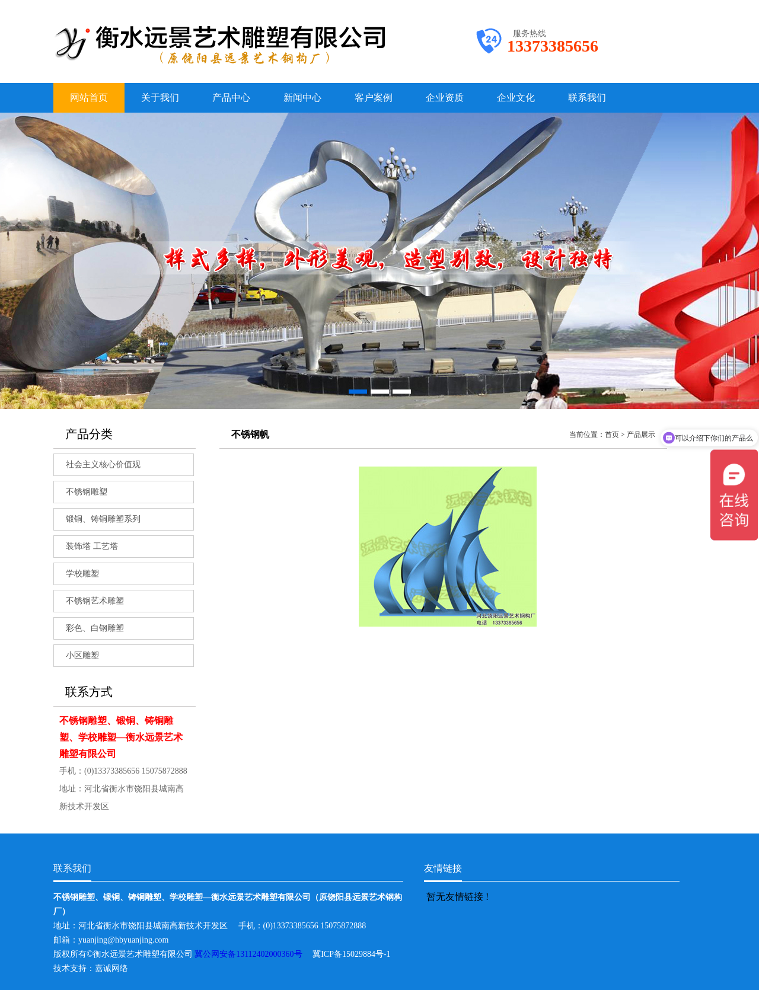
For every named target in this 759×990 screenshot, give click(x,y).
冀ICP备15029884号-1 (355, 954)
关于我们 (160, 97)
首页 (612, 434)
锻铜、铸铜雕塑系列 (103, 519)
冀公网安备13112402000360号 (253, 954)
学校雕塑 (82, 573)
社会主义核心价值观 (103, 464)
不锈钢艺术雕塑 (95, 600)
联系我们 (587, 97)
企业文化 (516, 97)
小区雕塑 (82, 655)
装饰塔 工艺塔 (92, 546)
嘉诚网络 (111, 968)
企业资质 (445, 97)
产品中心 (231, 97)
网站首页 (89, 97)
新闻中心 (302, 97)
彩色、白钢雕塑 (95, 628)
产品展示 (641, 434)
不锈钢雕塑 (86, 491)
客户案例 (374, 97)
